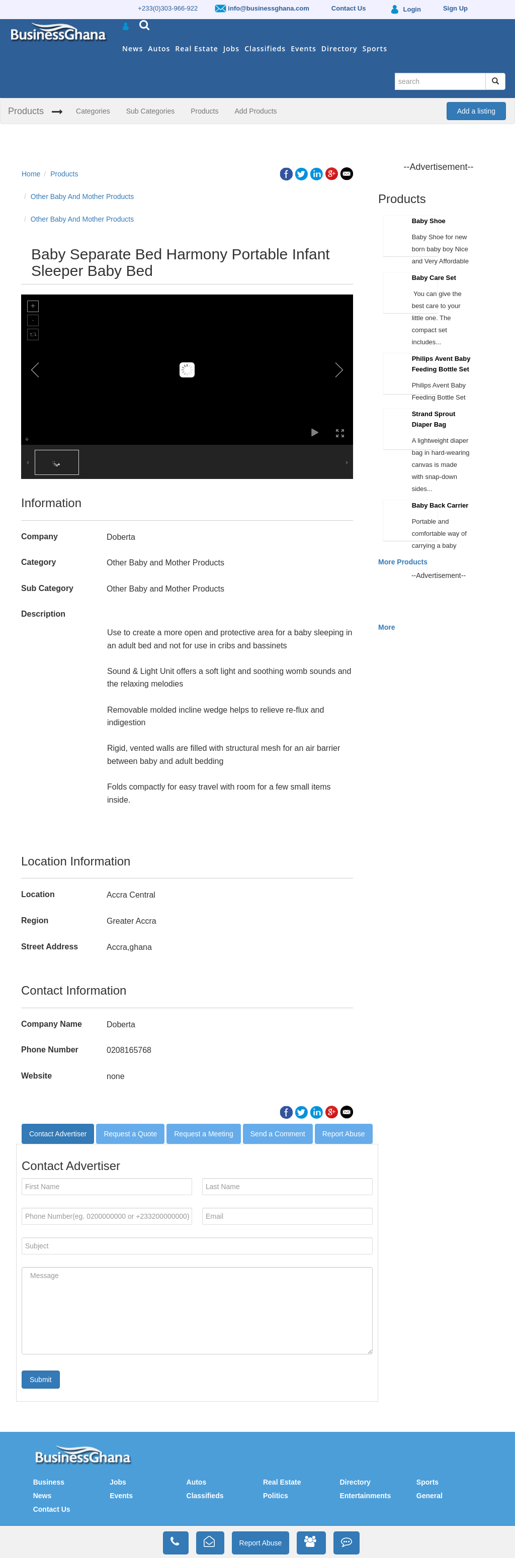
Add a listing (476, 111)
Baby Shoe (429, 221)
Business (48, 1482)
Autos (159, 48)
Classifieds (265, 48)
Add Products (256, 111)
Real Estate (196, 48)
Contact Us (51, 1509)
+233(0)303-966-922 (168, 8)
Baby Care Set (434, 277)
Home (31, 174)
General (429, 1496)
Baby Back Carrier (440, 505)
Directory (339, 48)
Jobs (231, 48)
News (132, 48)
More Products (402, 562)
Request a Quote (130, 1134)
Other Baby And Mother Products (82, 196)
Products (26, 111)
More (386, 627)
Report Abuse (343, 1134)
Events (303, 48)
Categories (93, 111)
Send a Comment (277, 1134)
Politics (275, 1496)
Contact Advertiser (58, 1134)
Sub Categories (150, 111)
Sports (375, 48)
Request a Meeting (203, 1134)
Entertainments (365, 1496)
